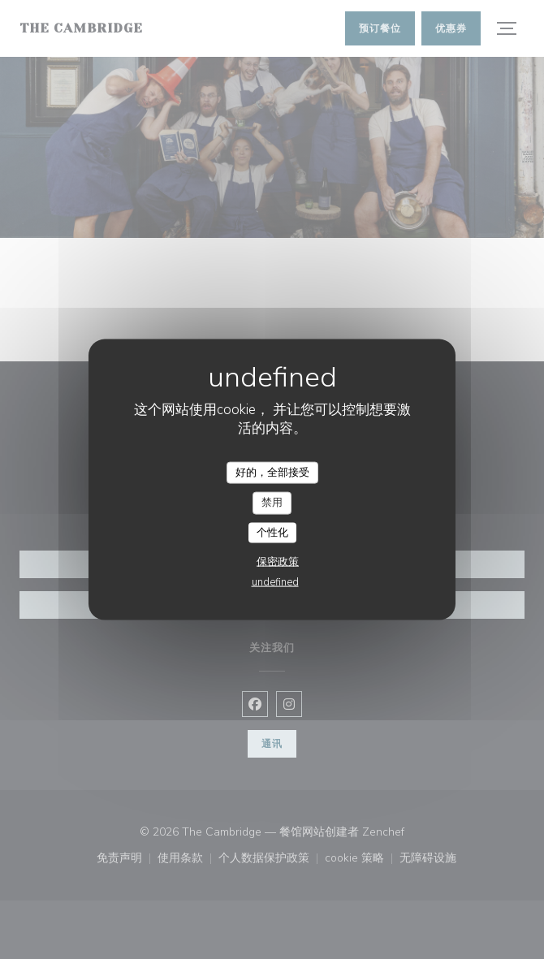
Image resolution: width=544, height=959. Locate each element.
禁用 (272, 502)
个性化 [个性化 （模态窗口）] (272, 532)
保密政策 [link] (278, 562)
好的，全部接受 (272, 471)
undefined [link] (275, 582)
